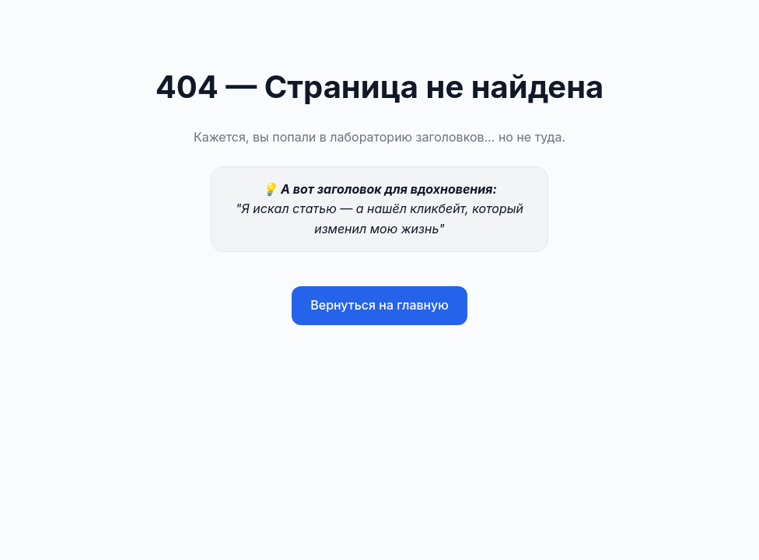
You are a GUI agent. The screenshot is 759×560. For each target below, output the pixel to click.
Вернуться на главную (379, 305)
